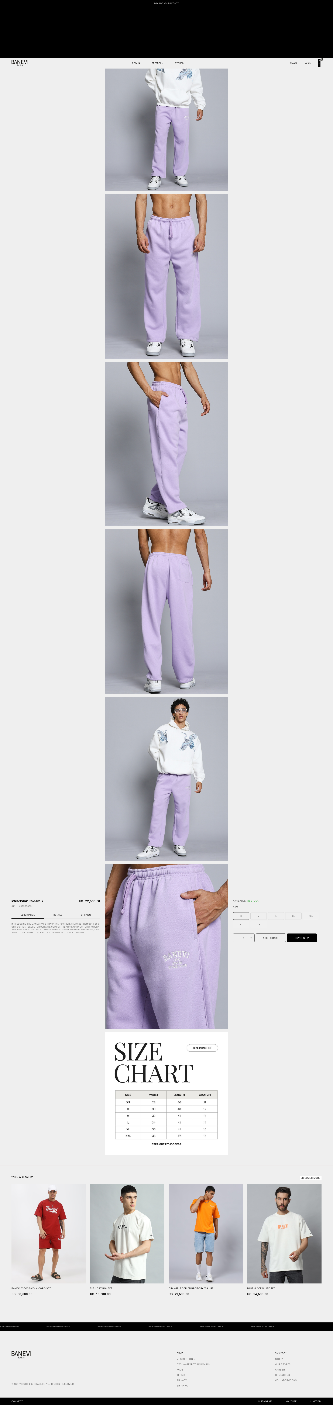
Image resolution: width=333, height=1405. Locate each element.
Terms (181, 1375)
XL (293, 916)
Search (294, 63)
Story (279, 1359)
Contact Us (282, 1375)
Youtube (291, 1401)
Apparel (157, 63)
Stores (179, 63)
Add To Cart (270, 938)
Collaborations (286, 1380)
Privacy (182, 1380)
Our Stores (283, 1364)
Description (28, 915)
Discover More (310, 1178)
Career (280, 1369)
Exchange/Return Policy (193, 1364)
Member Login (186, 1359)
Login (308, 63)
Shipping (86, 915)
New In (136, 63)
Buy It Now (302, 938)
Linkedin (316, 1401)
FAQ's (180, 1369)
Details (58, 915)
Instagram (265, 1401)
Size (236, 907)
